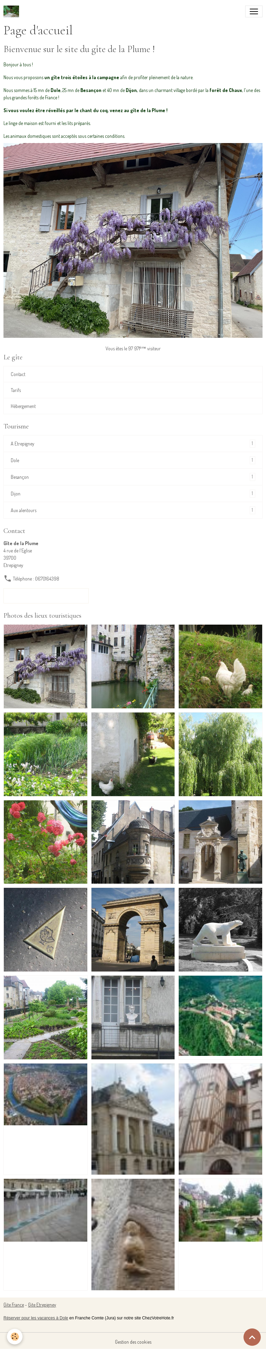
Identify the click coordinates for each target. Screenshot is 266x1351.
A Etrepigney (133, 444)
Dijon (133, 494)
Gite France (13, 1305)
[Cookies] (15, 1336)
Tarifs (16, 390)
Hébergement (23, 406)
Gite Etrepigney (42, 1305)
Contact (18, 374)
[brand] (12, 11)
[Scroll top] (252, 1337)
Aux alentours (133, 510)
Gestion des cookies (133, 1342)
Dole (133, 460)
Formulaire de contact (46, 596)
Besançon (133, 477)
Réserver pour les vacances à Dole (35, 1318)
